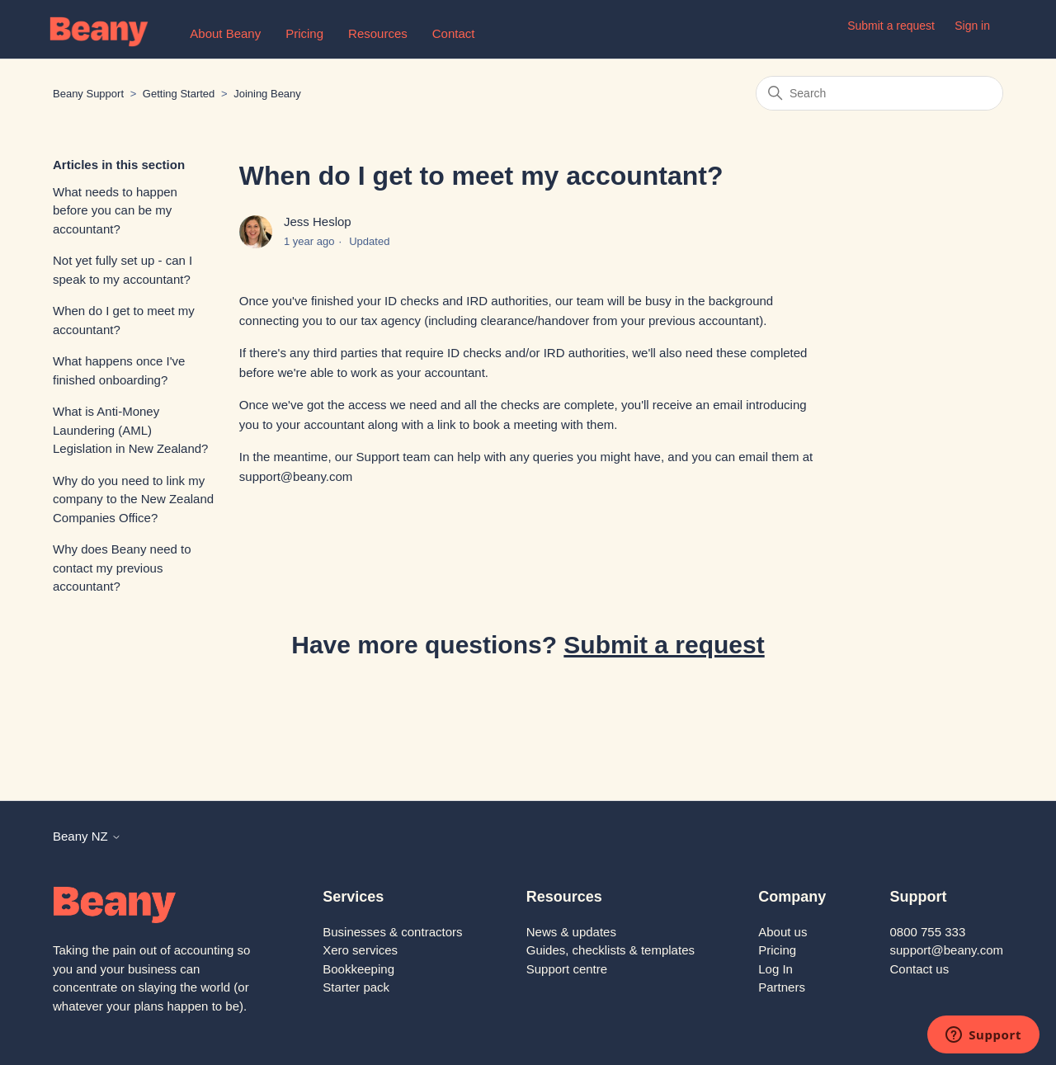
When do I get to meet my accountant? (124, 320)
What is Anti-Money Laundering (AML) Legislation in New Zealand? (130, 429)
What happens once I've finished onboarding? (119, 370)
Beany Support (88, 93)
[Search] (879, 93)
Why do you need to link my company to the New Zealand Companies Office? (133, 499)
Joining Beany (267, 93)
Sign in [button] (972, 25)
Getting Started (178, 93)
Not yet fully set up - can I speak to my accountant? (122, 269)
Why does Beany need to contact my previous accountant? (122, 567)
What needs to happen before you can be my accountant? (115, 210)
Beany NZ (87, 836)
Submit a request (891, 25)
